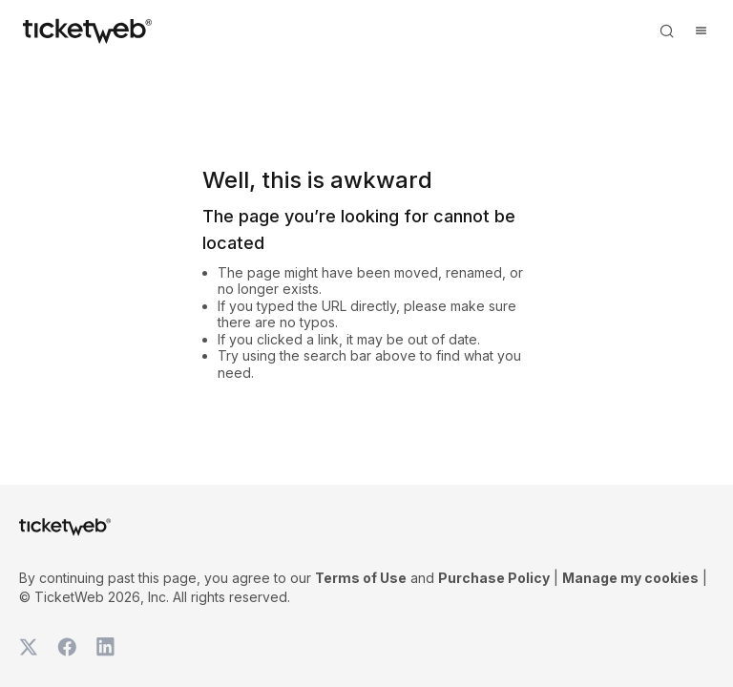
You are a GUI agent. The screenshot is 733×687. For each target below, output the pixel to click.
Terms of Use (361, 578)
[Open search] (666, 30)
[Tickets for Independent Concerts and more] (87, 30)
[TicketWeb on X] (28, 646)
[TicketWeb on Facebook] (66, 646)
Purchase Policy (494, 578)
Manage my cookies (630, 578)
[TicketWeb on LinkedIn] (105, 646)
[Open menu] (700, 30)
